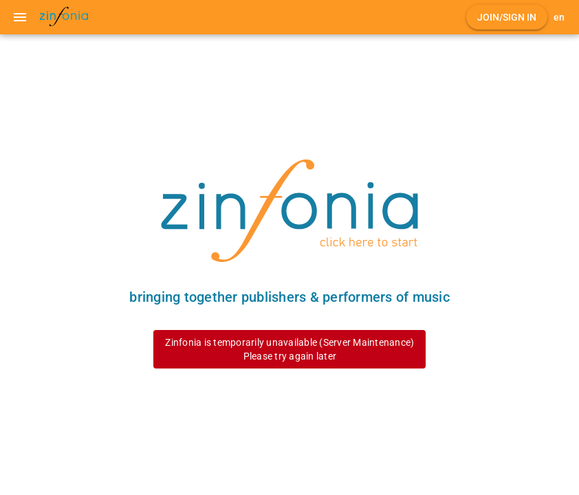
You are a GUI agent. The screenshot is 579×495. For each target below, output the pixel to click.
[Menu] (20, 17)
